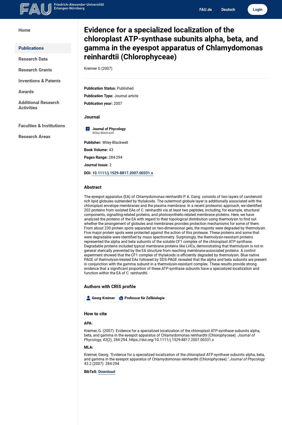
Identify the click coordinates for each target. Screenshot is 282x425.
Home (24, 30)
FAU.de (205, 9)
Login (257, 9)
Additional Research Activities (38, 105)
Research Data (33, 59)
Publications (31, 48)
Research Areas (34, 136)
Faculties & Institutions (41, 125)
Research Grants (35, 70)
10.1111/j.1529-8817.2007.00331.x (122, 173)
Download (106, 371)
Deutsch (228, 9)
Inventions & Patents (39, 80)
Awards (26, 91)
